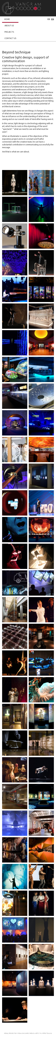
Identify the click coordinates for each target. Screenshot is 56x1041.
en (52, 19)
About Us (9, 25)
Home (7, 19)
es (49, 19)
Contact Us (10, 38)
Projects (9, 32)
